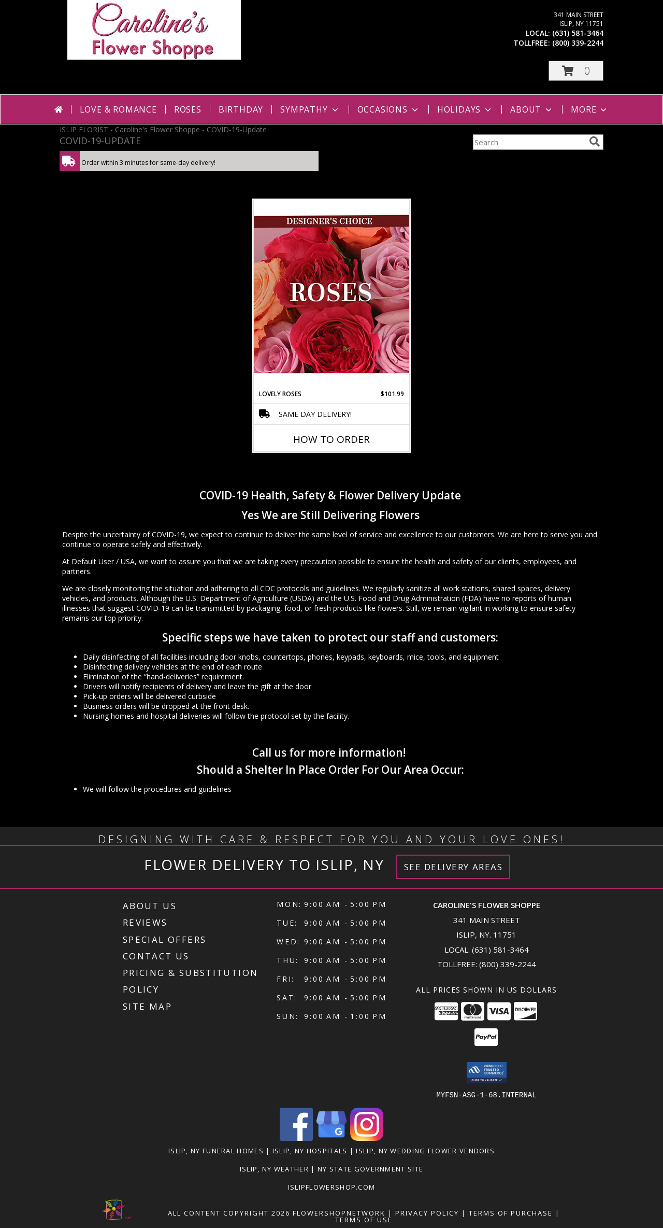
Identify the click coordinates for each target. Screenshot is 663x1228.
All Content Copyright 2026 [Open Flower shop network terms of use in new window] (229, 1212)
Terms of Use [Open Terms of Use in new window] (364, 1219)
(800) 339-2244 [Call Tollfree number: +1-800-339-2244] (507, 964)
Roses (187, 109)
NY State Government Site (370, 1168)
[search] (594, 141)
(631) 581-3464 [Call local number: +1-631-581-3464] (577, 33)
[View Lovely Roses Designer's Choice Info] (331, 294)
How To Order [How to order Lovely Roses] (331, 439)
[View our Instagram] (366, 1137)
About (532, 109)
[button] (576, 71)
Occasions (388, 109)
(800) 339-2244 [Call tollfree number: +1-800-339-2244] (577, 43)
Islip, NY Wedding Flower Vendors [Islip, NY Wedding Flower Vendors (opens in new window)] (425, 1150)
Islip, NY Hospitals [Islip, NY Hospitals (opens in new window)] (310, 1150)
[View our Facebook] (296, 1137)
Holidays (465, 109)
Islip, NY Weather (274, 1168)
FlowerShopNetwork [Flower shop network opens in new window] (339, 1212)
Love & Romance (118, 109)
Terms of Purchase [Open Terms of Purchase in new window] (511, 1212)
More (590, 109)
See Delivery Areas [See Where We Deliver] (453, 867)
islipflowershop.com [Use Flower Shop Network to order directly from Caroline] (332, 1186)
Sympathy (310, 109)
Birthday (241, 109)
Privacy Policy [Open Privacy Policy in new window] (427, 1212)
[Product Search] (528, 142)
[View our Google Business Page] (331, 1137)
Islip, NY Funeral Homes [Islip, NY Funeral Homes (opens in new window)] (216, 1150)
